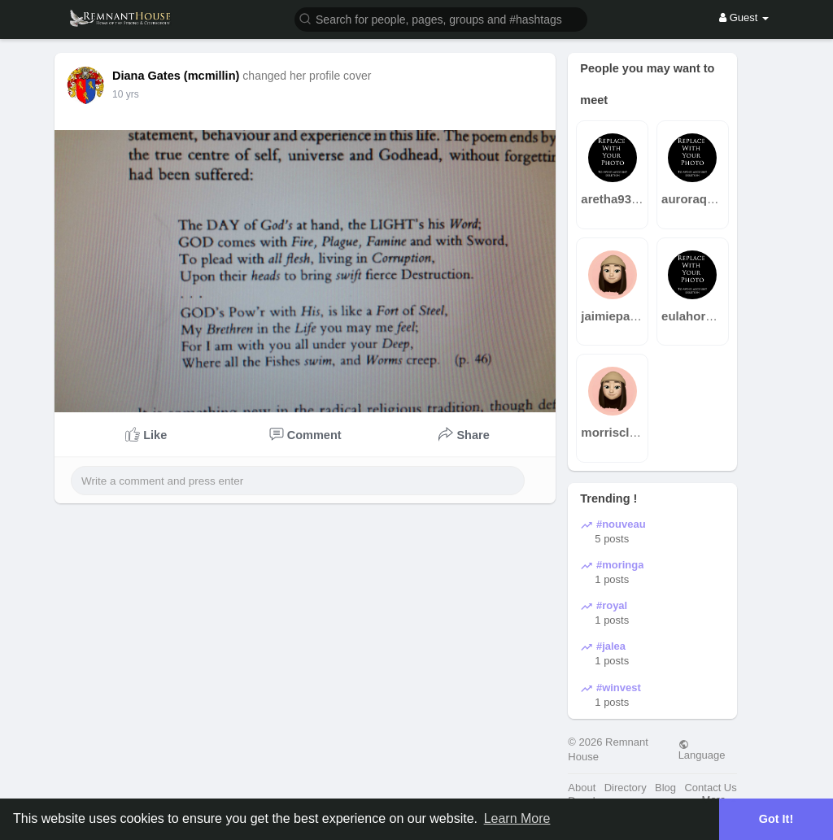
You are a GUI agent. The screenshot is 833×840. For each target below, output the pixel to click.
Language (702, 749)
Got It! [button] (776, 818)
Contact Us (710, 787)
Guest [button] (744, 17)
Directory (625, 787)
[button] (441, 18)
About (581, 787)
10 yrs (125, 94)
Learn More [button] (517, 818)
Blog (665, 787)
